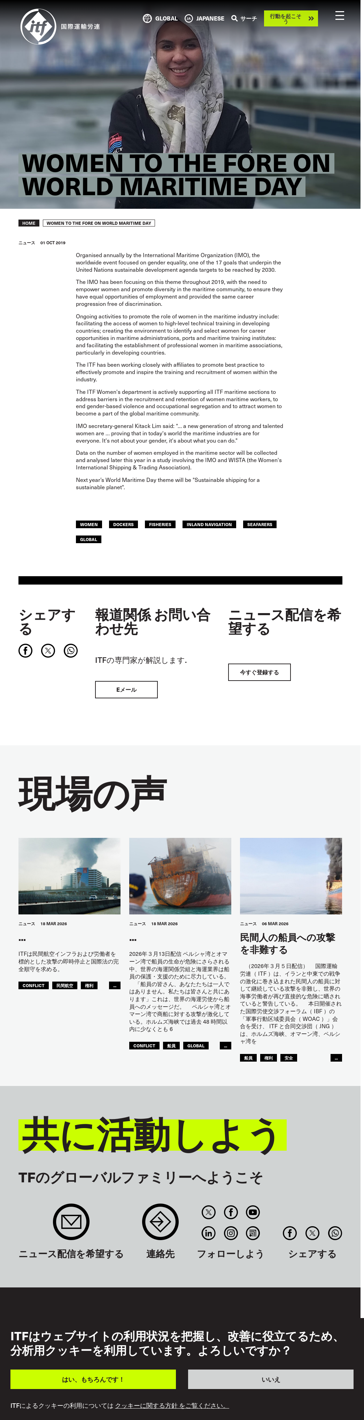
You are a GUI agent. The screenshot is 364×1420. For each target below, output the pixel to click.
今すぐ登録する (259, 672)
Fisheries (160, 524)
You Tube (252, 1212)
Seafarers (259, 524)
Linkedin (208, 1233)
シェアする (47, 621)
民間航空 (64, 985)
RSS (252, 1233)
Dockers (123, 524)
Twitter (208, 1212)
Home (29, 223)
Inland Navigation (209, 524)
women (89, 524)
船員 (171, 1045)
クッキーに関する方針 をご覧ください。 (172, 1405)
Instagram (230, 1233)
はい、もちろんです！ (93, 1379)
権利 (89, 985)
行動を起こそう (285, 18)
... (114, 985)
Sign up (71, 1225)
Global (88, 539)
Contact (160, 1225)
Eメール (126, 689)
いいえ (271, 1379)
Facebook (230, 1212)
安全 (289, 1058)
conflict (34, 985)
